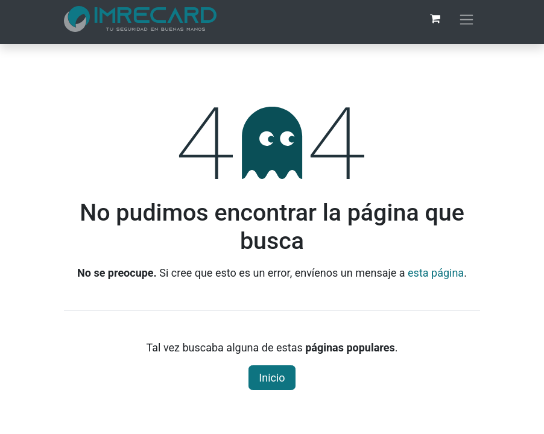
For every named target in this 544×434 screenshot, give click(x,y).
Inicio (272, 377)
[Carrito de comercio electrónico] (435, 18)
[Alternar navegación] (466, 19)
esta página (436, 272)
